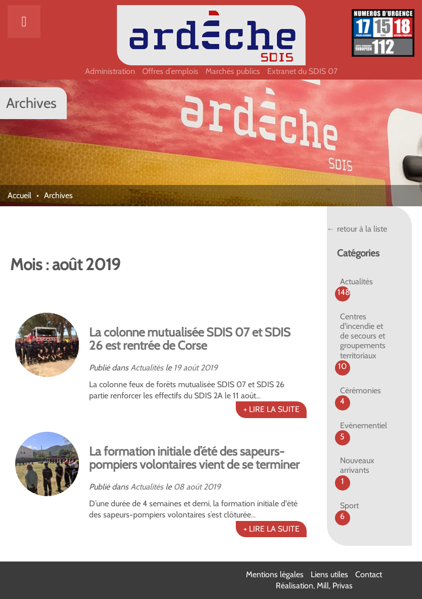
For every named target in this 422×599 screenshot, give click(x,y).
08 (179, 487)
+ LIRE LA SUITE (271, 409)
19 (177, 367)
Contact (368, 574)
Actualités (147, 367)
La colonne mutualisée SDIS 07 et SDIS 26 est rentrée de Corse (189, 339)
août (190, 367)
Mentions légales (275, 574)
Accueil (19, 195)
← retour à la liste (357, 229)
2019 (209, 367)
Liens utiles (329, 574)
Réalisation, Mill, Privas (314, 585)
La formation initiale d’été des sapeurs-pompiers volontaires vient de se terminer (194, 458)
